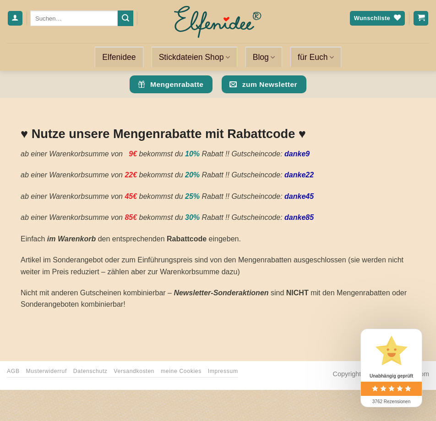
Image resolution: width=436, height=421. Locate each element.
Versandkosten (134, 371)
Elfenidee (119, 57)
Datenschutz (90, 371)
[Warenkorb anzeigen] (421, 18)
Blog (264, 57)
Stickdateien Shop (194, 57)
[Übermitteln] (125, 18)
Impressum (223, 371)
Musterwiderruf (46, 371)
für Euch (316, 57)
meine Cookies (181, 371)
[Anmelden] (15, 18)
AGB (13, 371)
